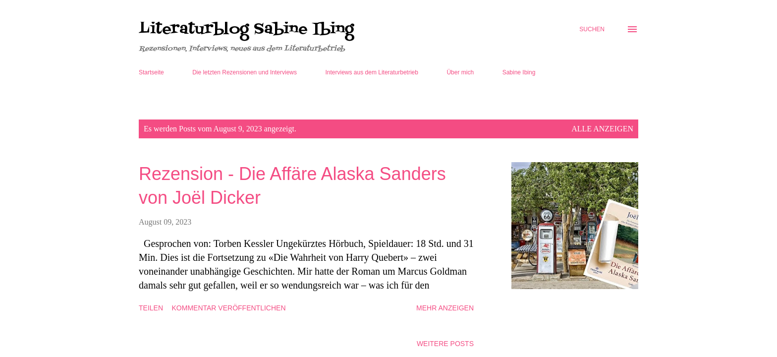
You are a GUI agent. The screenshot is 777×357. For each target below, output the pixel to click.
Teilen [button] (151, 308)
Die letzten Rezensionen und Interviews (244, 72)
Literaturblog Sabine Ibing (246, 29)
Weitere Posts (445, 344)
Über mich (460, 72)
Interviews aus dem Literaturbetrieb (372, 72)
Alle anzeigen (602, 128)
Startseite (151, 72)
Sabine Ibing (519, 72)
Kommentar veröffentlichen (229, 308)
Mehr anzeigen (445, 308)
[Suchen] (592, 29)
